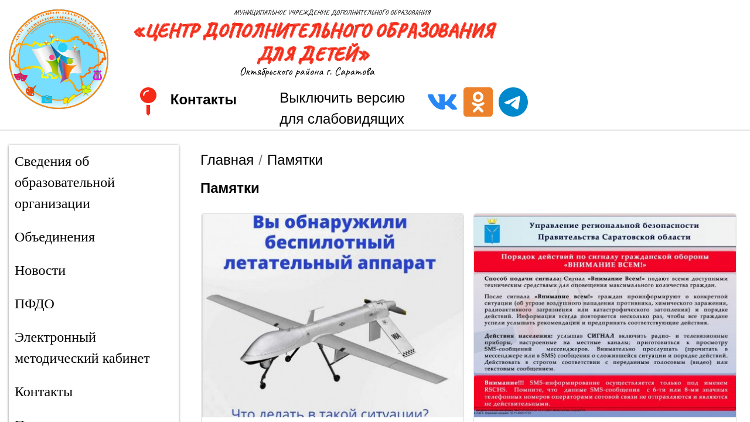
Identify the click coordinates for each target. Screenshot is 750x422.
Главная (227, 160)
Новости (40, 270)
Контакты (204, 99)
